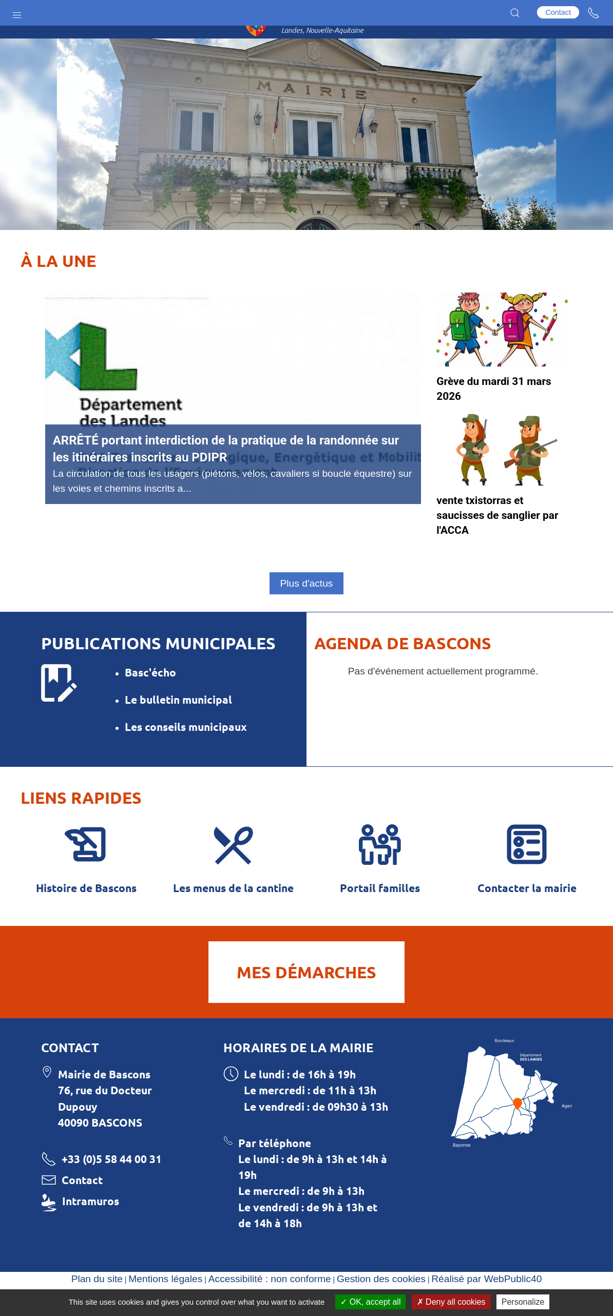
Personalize (523, 1302)
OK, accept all (370, 1302)
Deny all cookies (451, 1302)
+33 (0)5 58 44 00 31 (112, 1188)
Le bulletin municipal (178, 725)
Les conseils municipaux (186, 752)
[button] (17, 13)
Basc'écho (150, 698)
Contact (558, 12)
